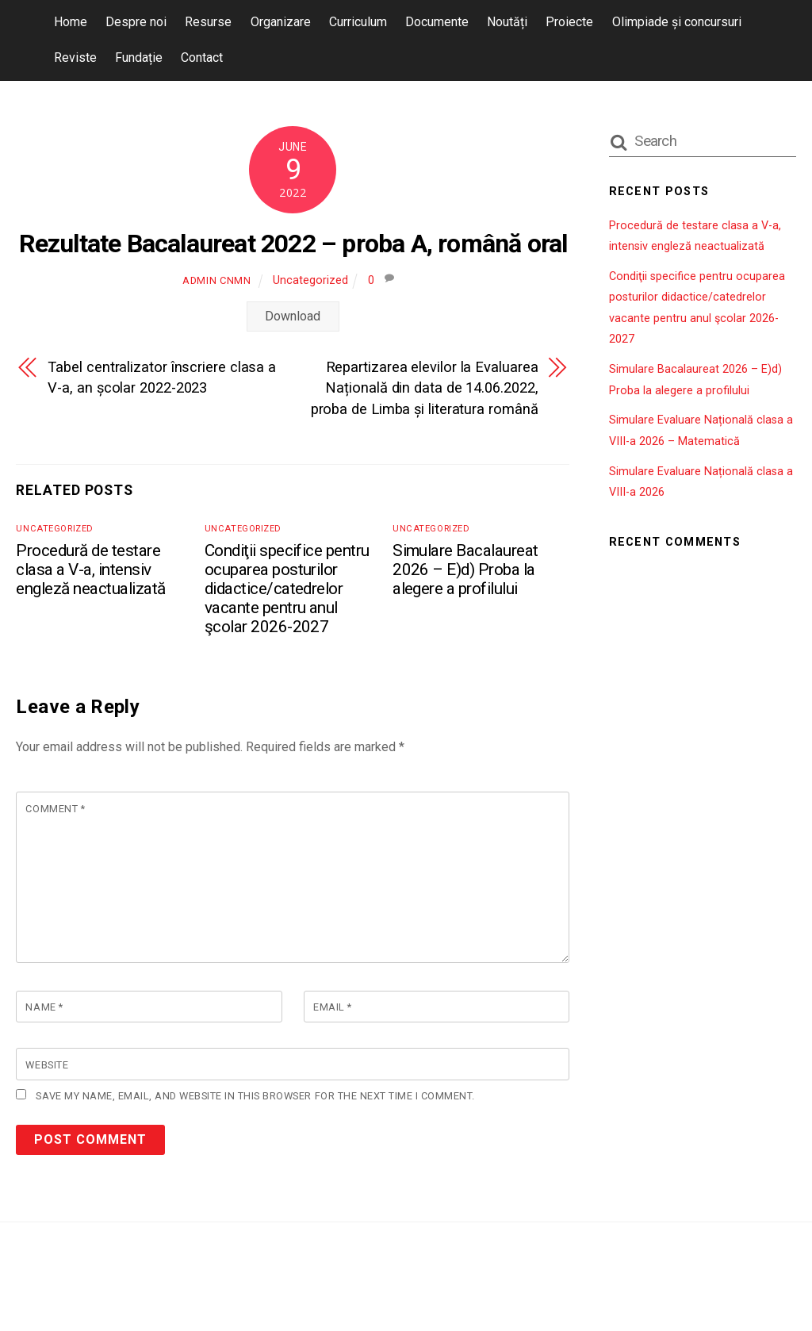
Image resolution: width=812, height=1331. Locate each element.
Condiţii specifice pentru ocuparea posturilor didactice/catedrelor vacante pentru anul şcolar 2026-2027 (287, 588)
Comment (55, 809)
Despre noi (136, 21)
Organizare (281, 21)
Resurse (208, 21)
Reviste (75, 57)
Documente (437, 21)
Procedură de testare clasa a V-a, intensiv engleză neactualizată (90, 569)
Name (44, 1008)
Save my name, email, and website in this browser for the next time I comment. (255, 1097)
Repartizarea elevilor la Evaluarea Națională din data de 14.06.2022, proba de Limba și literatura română (424, 388)
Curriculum (358, 21)
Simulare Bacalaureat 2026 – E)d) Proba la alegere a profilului (465, 569)
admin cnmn (216, 280)
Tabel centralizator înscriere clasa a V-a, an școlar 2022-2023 (162, 377)
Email (332, 1008)
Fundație (139, 57)
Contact (202, 57)
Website (46, 1066)
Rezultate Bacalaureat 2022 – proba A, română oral (293, 243)
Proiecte (569, 21)
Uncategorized (310, 280)
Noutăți (507, 21)
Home (70, 21)
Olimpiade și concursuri (676, 21)
